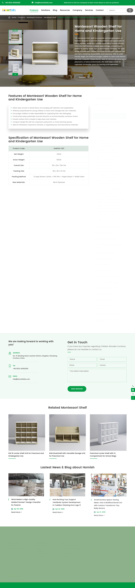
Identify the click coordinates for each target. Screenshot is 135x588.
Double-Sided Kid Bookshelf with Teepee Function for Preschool (110, 207)
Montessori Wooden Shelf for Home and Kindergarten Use (80, 17)
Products (34, 10)
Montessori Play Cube (104, 233)
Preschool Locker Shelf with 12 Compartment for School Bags (109, 182)
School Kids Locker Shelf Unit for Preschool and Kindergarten (110, 170)
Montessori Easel (104, 259)
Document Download (69, 545)
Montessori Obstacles (104, 299)
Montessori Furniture (34, 17)
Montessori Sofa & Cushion (108, 276)
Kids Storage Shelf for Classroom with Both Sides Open (110, 157)
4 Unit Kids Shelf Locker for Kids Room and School (109, 145)
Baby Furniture (102, 104)
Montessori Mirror (102, 264)
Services (89, 10)
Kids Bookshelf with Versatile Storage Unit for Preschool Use (109, 213)
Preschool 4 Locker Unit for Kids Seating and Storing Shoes (109, 194)
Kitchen (39, 548)
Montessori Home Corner (105, 253)
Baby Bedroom (42, 543)
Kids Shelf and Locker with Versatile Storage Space (107, 151)
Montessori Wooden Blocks (108, 227)
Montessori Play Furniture (107, 288)
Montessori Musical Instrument (108, 314)
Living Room (40, 556)
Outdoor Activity (42, 553)
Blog (55, 10)
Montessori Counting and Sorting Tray (109, 246)
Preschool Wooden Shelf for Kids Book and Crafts (110, 139)
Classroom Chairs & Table (108, 121)
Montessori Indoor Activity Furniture (108, 321)
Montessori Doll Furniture (107, 282)
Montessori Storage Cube (105, 238)
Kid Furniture (101, 110)
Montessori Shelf (50, 17)
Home (14, 17)
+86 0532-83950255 (12, 3)
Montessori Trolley (104, 293)
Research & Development (71, 548)
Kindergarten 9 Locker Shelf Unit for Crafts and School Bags (110, 176)
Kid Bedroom (41, 545)
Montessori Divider (103, 270)
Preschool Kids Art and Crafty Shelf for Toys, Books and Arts (109, 219)
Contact (100, 10)
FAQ (63, 551)
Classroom (40, 551)
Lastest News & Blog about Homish (67, 467)
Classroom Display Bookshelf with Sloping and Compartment (110, 201)
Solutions (45, 10)
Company (77, 10)
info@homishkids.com (43, 3)
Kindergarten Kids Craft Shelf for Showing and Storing (110, 163)
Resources (65, 10)
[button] (15, 74)
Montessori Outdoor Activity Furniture (106, 307)
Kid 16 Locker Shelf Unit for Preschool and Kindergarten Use (110, 188)
